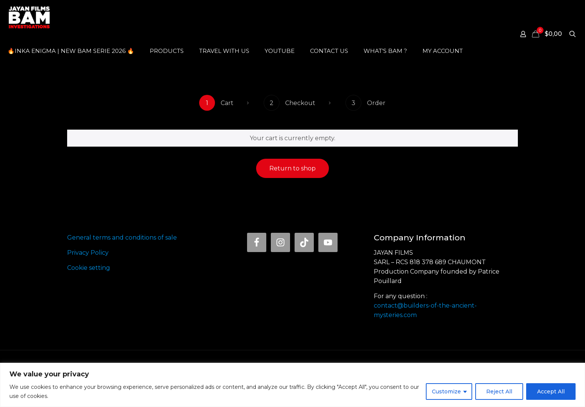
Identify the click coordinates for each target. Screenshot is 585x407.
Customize (446, 391)
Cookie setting (88, 267)
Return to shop (292, 168)
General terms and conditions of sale (122, 237)
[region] (292, 385)
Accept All (551, 391)
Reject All (499, 391)
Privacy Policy (88, 252)
